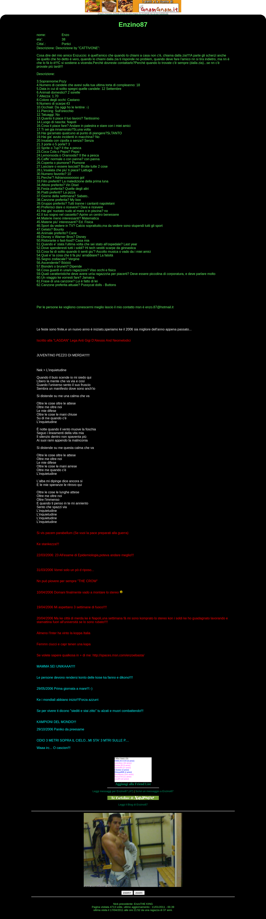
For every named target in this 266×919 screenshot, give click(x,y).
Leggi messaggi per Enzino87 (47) (113, 791)
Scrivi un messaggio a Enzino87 (154, 791)
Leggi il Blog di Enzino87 (133, 804)
